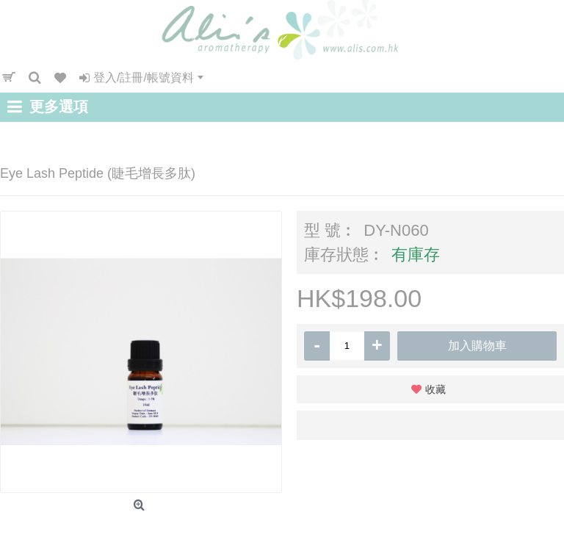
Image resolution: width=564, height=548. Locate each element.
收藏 (435, 389)
